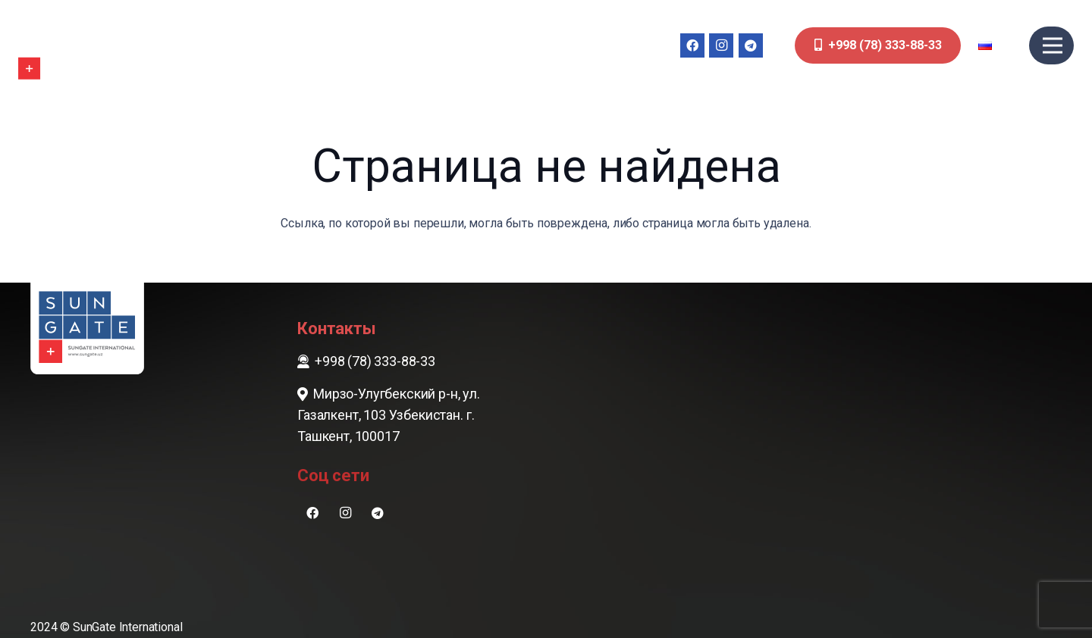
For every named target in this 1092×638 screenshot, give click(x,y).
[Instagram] (721, 45)
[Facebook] (692, 45)
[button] (995, 45)
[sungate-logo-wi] (63, 45)
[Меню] (1052, 45)
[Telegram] (751, 45)
